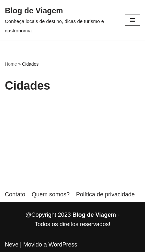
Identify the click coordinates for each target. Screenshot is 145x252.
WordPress (63, 244)
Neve (11, 244)
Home (11, 64)
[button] (132, 20)
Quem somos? (51, 194)
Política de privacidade (105, 194)
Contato (15, 194)
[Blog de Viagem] (60, 20)
